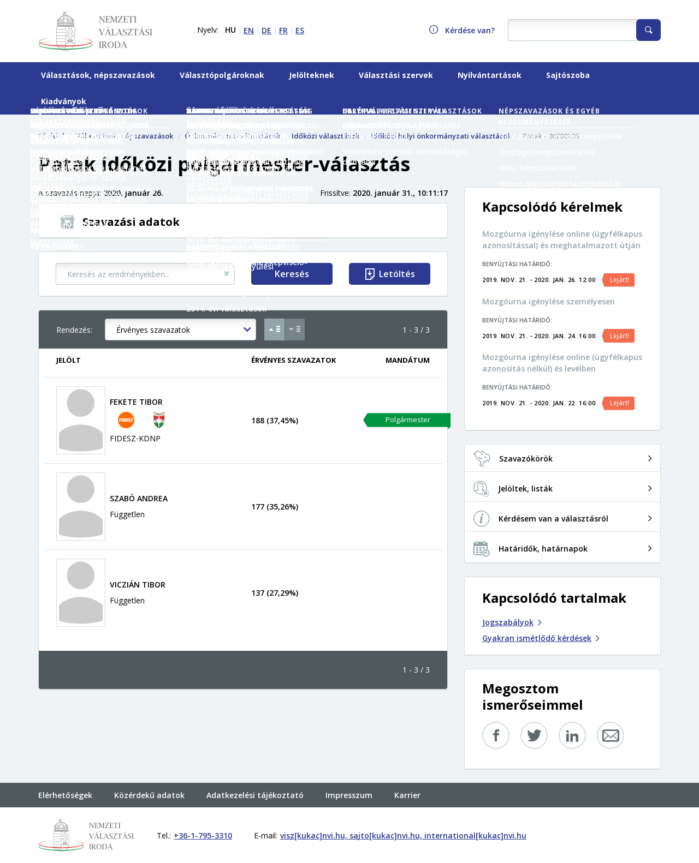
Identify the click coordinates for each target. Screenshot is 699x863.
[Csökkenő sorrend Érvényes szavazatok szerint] (295, 329)
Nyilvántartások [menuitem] (490, 75)
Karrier (407, 795)
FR (283, 30)
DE (266, 30)
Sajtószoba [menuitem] (568, 75)
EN (249, 30)
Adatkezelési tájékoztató (255, 795)
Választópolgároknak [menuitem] (222, 75)
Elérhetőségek (65, 795)
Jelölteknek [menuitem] (311, 75)
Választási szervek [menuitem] (396, 75)
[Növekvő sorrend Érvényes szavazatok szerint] (274, 329)
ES (299, 30)
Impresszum (348, 795)
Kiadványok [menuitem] (63, 101)
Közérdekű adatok (149, 795)
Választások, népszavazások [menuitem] (98, 75)
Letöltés (397, 274)
